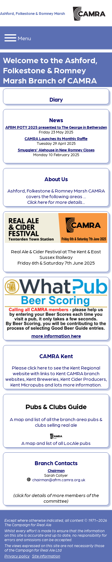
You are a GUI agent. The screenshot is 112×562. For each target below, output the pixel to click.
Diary (56, 99)
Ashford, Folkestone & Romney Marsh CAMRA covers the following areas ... (56, 196)
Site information (46, 556)
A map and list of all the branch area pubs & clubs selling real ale (56, 422)
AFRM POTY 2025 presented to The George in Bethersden (56, 127)
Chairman (56, 470)
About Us (56, 179)
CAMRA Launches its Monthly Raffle (56, 138)
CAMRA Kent (56, 356)
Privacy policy (17, 556)
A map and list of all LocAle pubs (56, 440)
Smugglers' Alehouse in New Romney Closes (56, 150)
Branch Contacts (56, 462)
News (56, 120)
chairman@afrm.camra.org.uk (58, 479)
